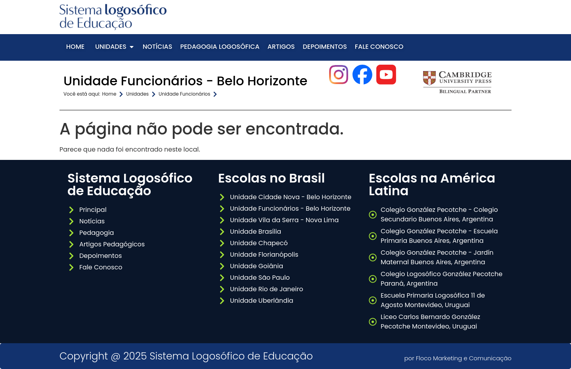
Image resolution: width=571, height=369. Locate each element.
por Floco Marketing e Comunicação (458, 358)
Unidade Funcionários (184, 93)
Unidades (137, 93)
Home (109, 93)
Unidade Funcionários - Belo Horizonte (185, 81)
